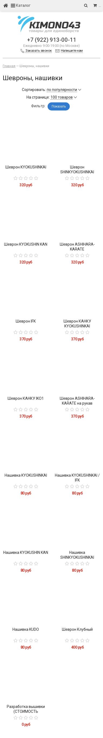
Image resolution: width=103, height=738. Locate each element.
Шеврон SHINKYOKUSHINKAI (77, 169)
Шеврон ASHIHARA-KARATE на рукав (77, 400)
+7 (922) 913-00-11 (51, 40)
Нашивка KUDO (25, 629)
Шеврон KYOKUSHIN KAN (25, 244)
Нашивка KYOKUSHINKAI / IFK (77, 477)
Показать (59, 106)
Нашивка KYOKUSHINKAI (26, 475)
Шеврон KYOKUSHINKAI (25, 167)
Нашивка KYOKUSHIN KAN (25, 552)
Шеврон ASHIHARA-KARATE (77, 246)
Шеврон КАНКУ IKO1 (26, 398)
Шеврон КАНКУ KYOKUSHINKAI (77, 323)
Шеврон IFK (26, 321)
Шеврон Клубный (77, 629)
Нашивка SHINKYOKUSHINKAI (77, 555)
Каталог (21, 5)
